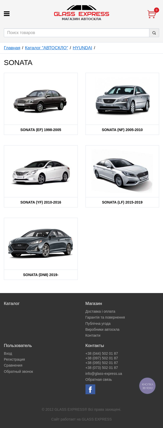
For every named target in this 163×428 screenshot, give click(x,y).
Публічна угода (98, 323)
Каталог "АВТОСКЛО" (46, 47)
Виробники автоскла (102, 329)
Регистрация (14, 359)
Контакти (92, 335)
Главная (12, 47)
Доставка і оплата (100, 311)
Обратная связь (98, 379)
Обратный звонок (18, 371)
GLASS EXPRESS (97, 419)
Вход (8, 353)
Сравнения (13, 365)
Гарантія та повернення (105, 317)
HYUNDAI (82, 47)
